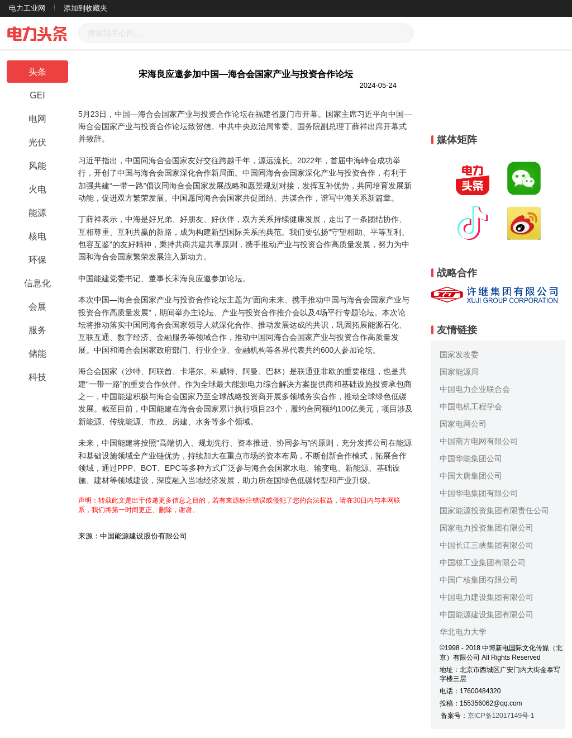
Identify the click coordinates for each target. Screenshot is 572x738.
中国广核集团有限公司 (479, 579)
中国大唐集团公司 (471, 475)
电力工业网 (27, 8)
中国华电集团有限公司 (479, 493)
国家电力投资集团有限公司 (486, 527)
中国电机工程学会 (471, 406)
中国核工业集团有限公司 (483, 562)
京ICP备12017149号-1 (501, 716)
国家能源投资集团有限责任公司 (494, 510)
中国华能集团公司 (471, 458)
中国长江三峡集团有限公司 (486, 545)
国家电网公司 (463, 423)
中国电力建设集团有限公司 (486, 597)
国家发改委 (459, 354)
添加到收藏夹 (85, 8)
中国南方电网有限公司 (479, 441)
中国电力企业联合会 (475, 389)
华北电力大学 (463, 631)
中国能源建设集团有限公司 (486, 614)
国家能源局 (459, 371)
